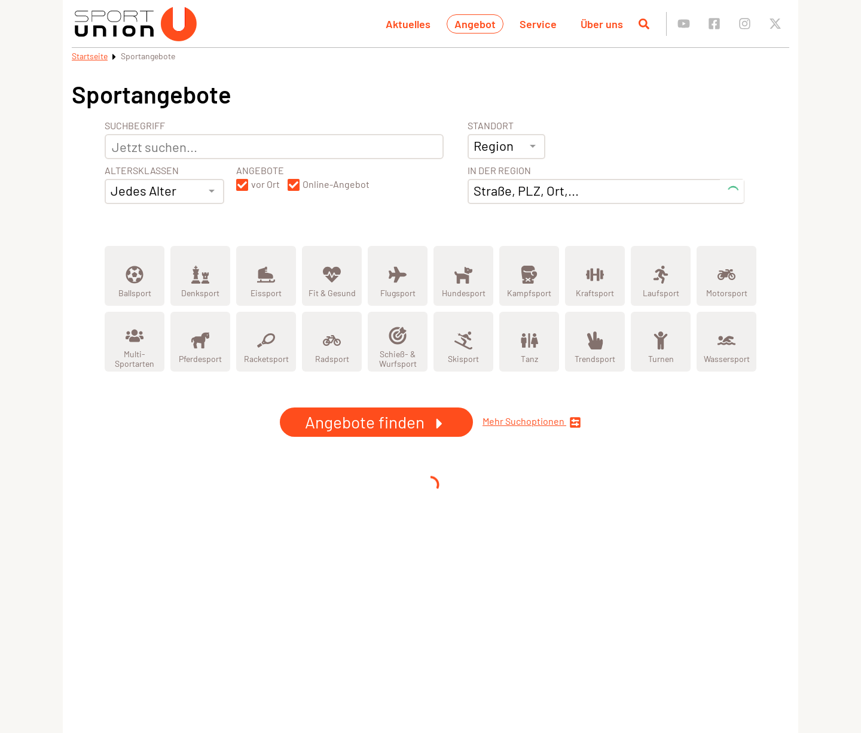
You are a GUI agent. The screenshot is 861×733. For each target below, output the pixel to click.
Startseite (90, 56)
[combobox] (164, 191)
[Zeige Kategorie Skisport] (463, 342)
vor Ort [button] (265, 184)
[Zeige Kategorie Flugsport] (398, 276)
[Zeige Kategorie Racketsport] (266, 342)
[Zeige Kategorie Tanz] (529, 342)
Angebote (260, 170)
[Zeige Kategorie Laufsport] (661, 276)
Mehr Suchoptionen (532, 422)
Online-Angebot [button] (336, 184)
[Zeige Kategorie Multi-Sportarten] (134, 342)
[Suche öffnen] (644, 24)
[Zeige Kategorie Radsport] (332, 342)
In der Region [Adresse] (499, 170)
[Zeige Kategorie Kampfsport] (529, 276)
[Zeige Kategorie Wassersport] (726, 342)
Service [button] (538, 24)
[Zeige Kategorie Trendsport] (595, 342)
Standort (491, 125)
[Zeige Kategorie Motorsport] (726, 276)
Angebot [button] (475, 24)
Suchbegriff (135, 125)
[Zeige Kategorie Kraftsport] (595, 276)
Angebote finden (376, 422)
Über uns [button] (602, 24)
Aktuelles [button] (408, 24)
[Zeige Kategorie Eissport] (266, 276)
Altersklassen (142, 170)
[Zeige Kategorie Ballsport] (134, 276)
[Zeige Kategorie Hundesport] (463, 276)
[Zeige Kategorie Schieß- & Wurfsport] (398, 342)
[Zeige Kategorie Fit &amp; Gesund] (332, 276)
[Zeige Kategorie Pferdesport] (200, 342)
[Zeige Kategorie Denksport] (200, 276)
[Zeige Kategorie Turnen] (661, 342)
